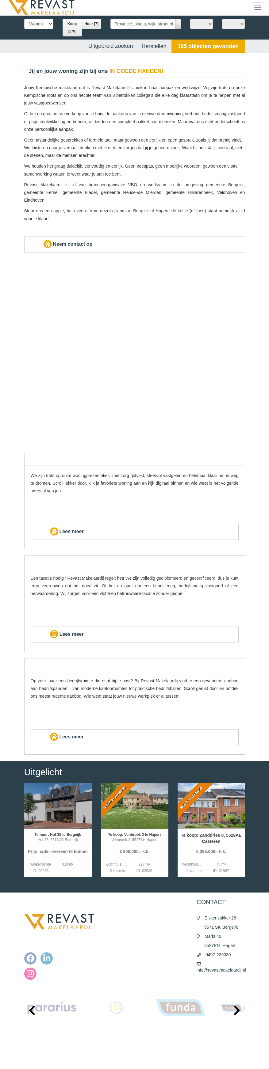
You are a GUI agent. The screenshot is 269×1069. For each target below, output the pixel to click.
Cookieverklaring (156, 1054)
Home (147, 1029)
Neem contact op (67, 244)
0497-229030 (218, 954)
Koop (72, 27)
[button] (208, 46)
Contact (148, 1060)
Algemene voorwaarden (161, 1041)
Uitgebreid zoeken (110, 46)
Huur (91, 24)
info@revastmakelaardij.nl (221, 970)
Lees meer (66, 531)
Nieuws (148, 1035)
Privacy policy (153, 1047)
